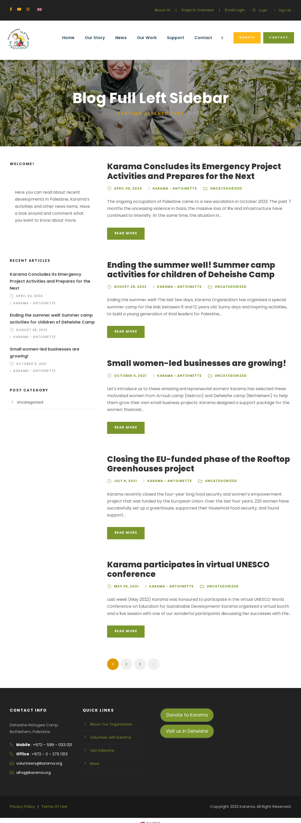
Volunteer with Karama (108, 723)
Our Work (153, 37)
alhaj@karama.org (32, 758)
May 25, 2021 (125, 572)
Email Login (236, 10)
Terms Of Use (51, 792)
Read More (126, 233)
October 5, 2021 (129, 376)
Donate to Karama (187, 701)
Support (181, 37)
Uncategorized (219, 188)
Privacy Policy (22, 792)
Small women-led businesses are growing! (187, 363)
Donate (249, 37)
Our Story (103, 37)
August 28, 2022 (129, 287)
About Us (168, 10)
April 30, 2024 (127, 188)
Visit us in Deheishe (187, 717)
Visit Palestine (101, 737)
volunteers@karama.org (36, 749)
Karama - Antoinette (170, 188)
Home (78, 37)
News (128, 37)
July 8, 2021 (125, 474)
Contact (207, 37)
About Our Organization (109, 710)
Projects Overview (201, 10)
